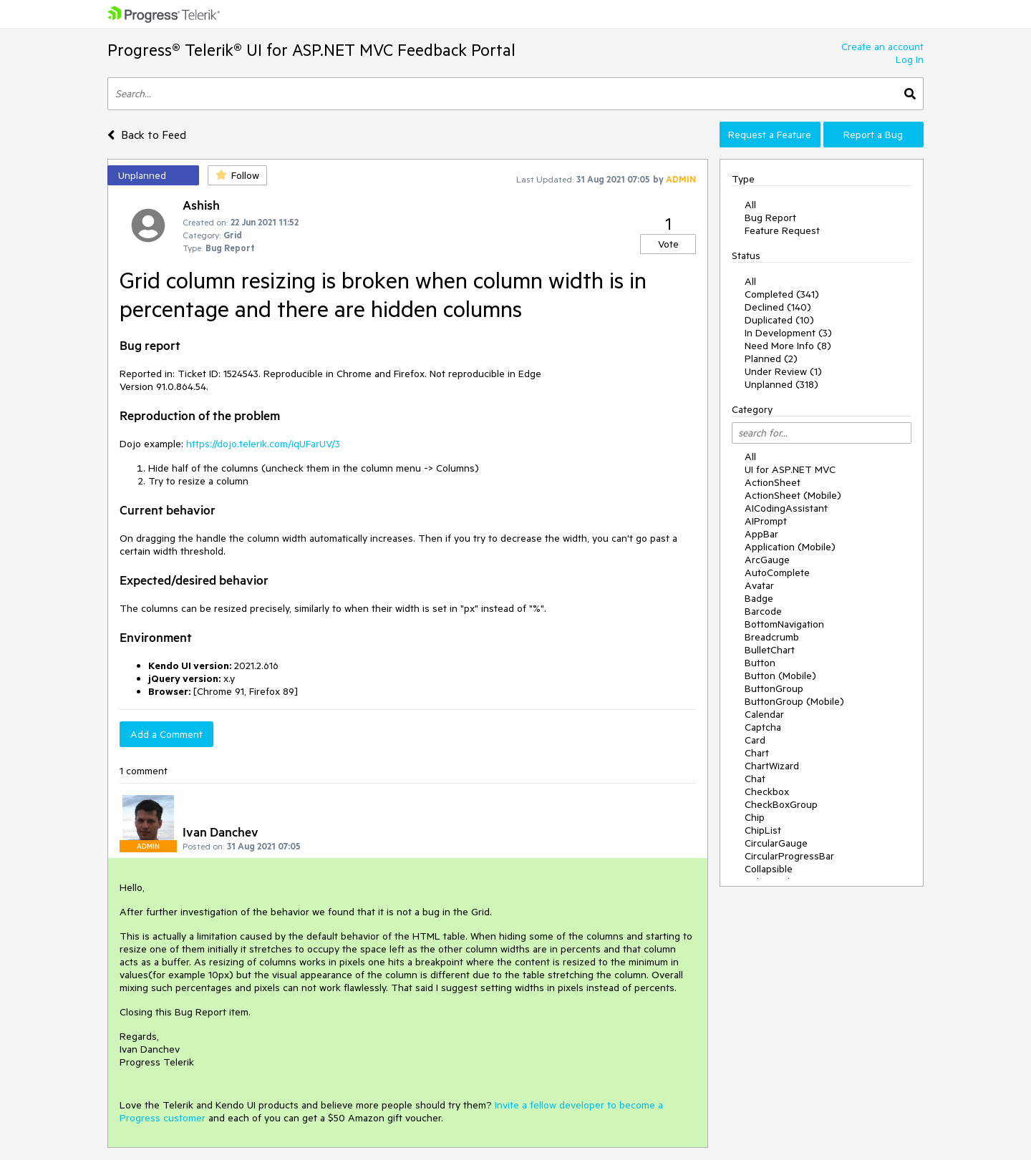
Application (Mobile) (790, 546)
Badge (759, 598)
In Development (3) (788, 332)
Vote (668, 244)
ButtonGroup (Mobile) (794, 701)
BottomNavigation (784, 624)
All (750, 204)
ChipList (763, 830)
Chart (757, 752)
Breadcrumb (772, 636)
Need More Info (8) (788, 345)
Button (760, 662)
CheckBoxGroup (781, 804)
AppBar (761, 533)
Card (755, 739)
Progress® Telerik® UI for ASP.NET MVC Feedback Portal (311, 49)
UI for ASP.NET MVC (790, 469)
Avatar (759, 585)
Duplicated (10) (779, 319)
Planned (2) (771, 358)
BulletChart (770, 649)
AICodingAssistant (786, 508)
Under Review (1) (783, 371)
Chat (755, 778)
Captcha (763, 727)
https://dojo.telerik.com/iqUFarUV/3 (263, 443)
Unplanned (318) (781, 384)
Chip (755, 817)
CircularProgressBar (789, 855)
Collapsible (769, 868)
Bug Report (770, 217)
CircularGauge (776, 843)
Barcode (763, 611)
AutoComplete (777, 572)
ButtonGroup (774, 688)
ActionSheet (772, 482)
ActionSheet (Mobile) (793, 495)
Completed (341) (782, 294)
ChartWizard (772, 765)
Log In (910, 59)
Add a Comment (166, 734)
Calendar (764, 714)
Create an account (882, 46)
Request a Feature (769, 134)
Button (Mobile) (780, 675)
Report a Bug (873, 134)
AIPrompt (766, 521)
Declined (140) (778, 307)
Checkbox (767, 791)
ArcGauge (767, 559)
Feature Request (782, 230)
